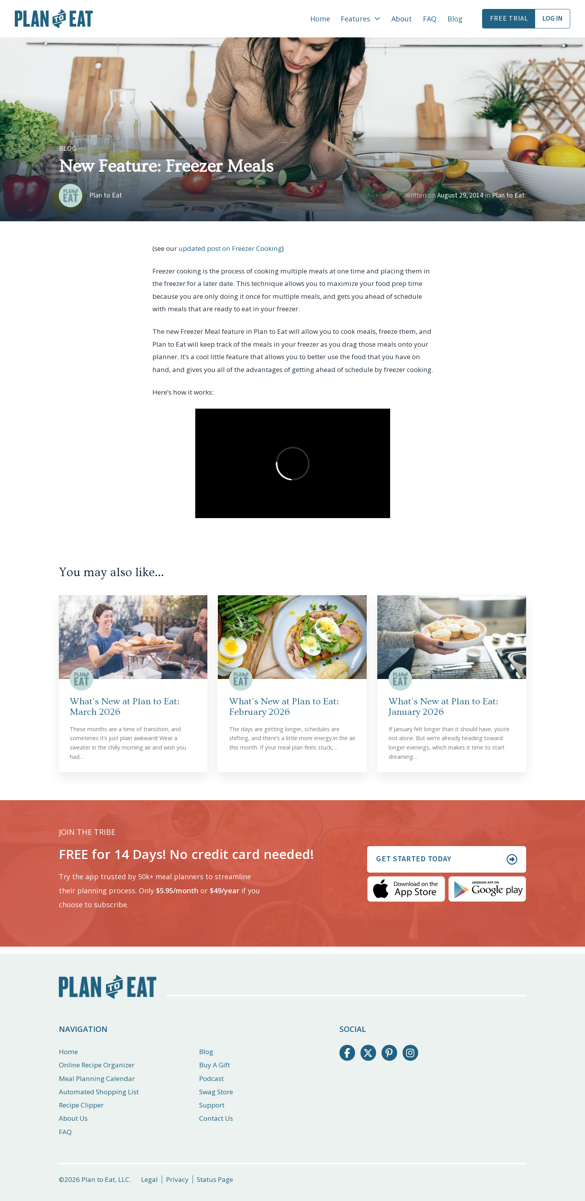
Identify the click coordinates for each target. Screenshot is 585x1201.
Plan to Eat (508, 195)
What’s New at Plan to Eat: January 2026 (443, 706)
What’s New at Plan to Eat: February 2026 (284, 706)
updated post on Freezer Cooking (230, 248)
